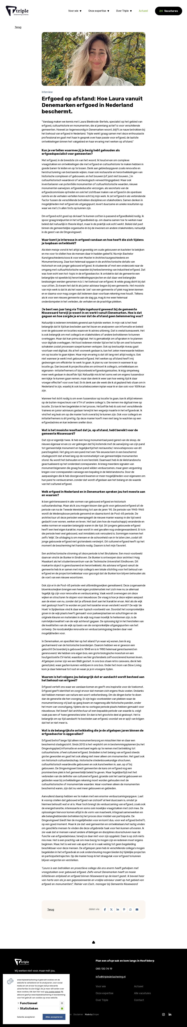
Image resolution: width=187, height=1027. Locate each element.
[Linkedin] (170, 1014)
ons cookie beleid (52, 992)
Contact (139, 1000)
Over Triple (122, 10)
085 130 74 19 (104, 968)
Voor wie (73, 10)
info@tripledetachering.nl (111, 976)
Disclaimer (79, 1014)
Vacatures (168, 11)
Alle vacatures (142, 993)
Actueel (143, 10)
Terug (18, 27)
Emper (96, 1014)
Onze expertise (97, 10)
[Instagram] (163, 1014)
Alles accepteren (54, 1017)
